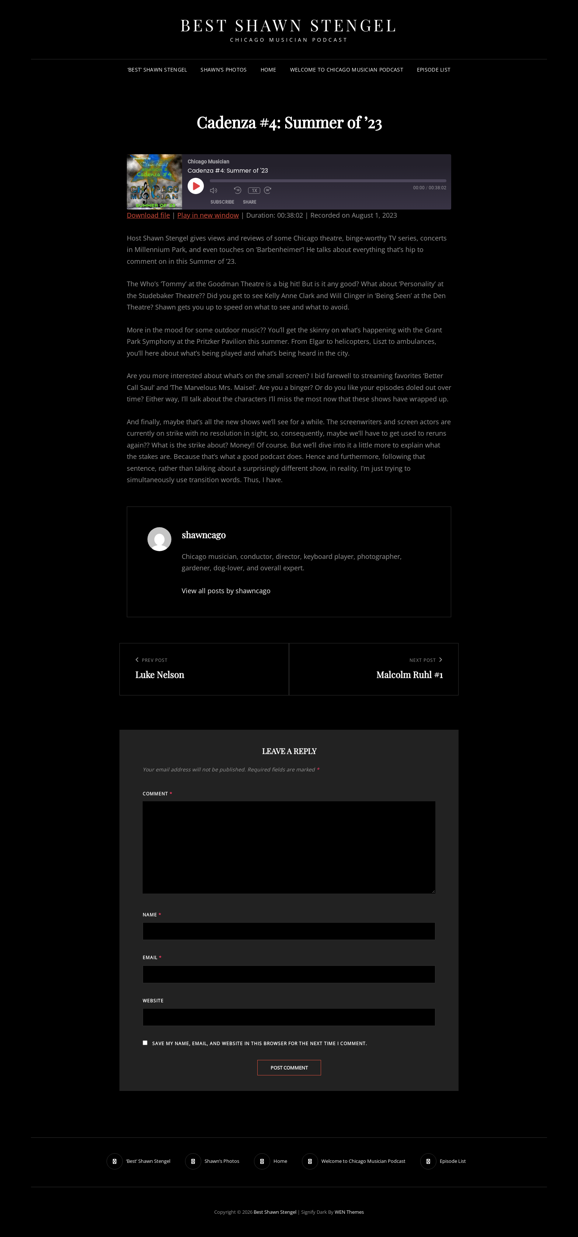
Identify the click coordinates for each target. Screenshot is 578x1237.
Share (249, 202)
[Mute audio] (220, 190)
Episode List (433, 69)
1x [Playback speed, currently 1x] (254, 190)
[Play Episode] (196, 186)
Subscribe (222, 202)
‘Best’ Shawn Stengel (157, 69)
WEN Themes (349, 1212)
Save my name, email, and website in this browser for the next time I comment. (259, 1043)
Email (152, 957)
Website (153, 1001)
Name (152, 915)
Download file (148, 215)
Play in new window (208, 215)
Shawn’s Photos (224, 69)
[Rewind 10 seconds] (239, 190)
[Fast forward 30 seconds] (274, 190)
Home (268, 69)
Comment (158, 794)
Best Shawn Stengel (289, 24)
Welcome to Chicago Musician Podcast (346, 69)
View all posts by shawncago (226, 590)
